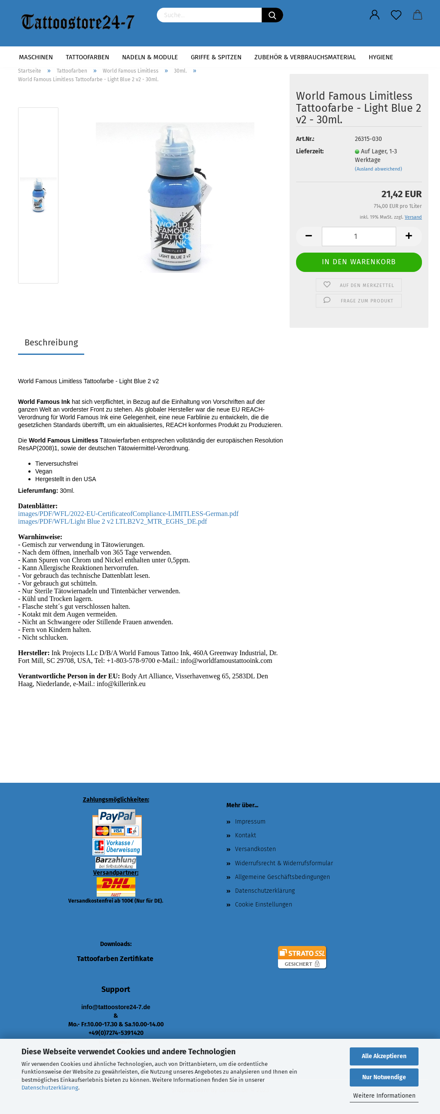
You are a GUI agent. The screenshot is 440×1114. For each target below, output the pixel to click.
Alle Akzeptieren (384, 1056)
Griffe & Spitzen (216, 57)
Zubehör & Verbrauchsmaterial (305, 57)
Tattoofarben (87, 57)
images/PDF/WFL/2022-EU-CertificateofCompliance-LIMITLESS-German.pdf (128, 513)
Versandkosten (255, 849)
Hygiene (381, 57)
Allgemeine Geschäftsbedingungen (282, 877)
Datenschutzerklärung (49, 1087)
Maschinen (36, 57)
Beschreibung (51, 342)
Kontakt (245, 835)
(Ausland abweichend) (378, 169)
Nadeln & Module (150, 57)
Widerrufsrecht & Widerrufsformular (284, 863)
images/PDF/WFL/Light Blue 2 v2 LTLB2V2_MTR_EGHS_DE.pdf (112, 521)
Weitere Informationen (384, 1095)
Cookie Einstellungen (263, 904)
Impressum (250, 821)
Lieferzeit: (310, 151)
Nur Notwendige (384, 1077)
